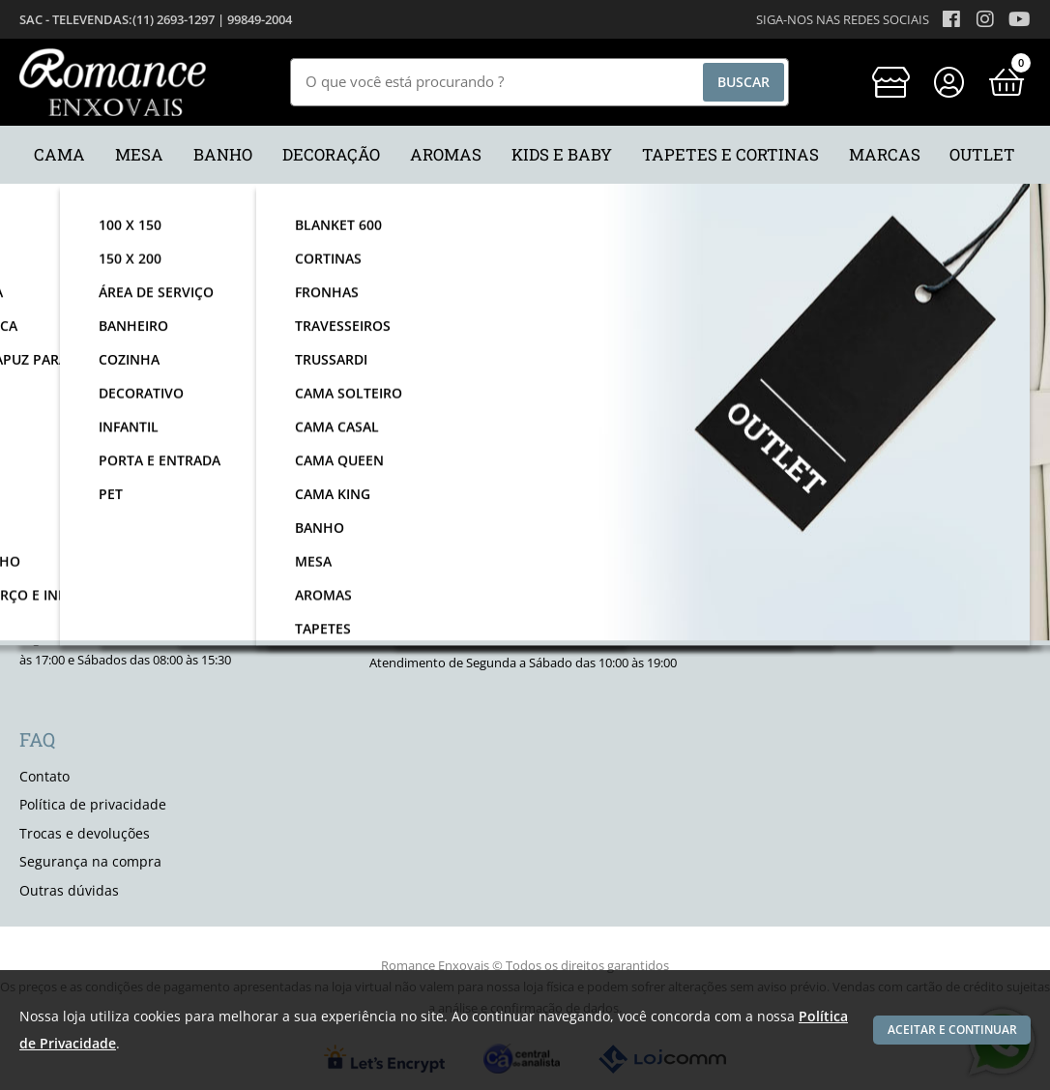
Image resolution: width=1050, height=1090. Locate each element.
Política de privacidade (92, 804)
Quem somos (761, 577)
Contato (44, 776)
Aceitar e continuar (948, 1029)
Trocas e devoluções (84, 833)
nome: (214, 413)
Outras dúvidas (69, 890)
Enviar (826, 413)
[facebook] (738, 536)
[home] (112, 82)
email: (515, 413)
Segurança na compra (90, 861)
